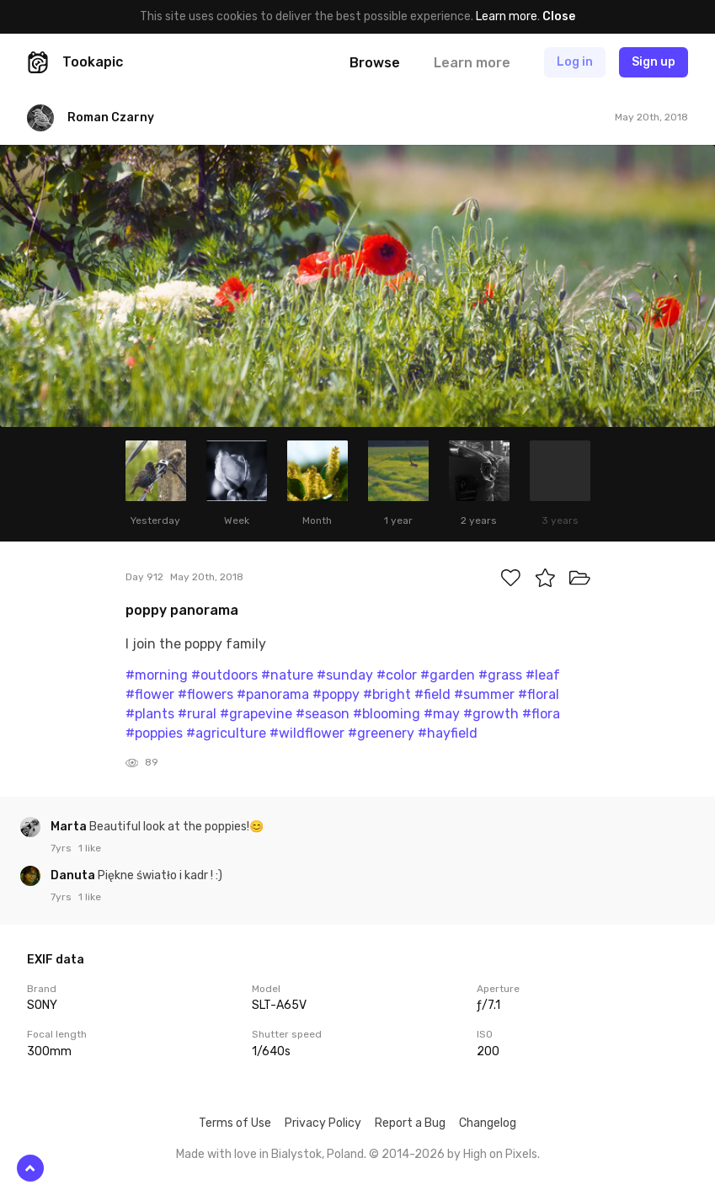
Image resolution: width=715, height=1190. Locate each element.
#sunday (345, 675)
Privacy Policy (323, 1123)
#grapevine (256, 714)
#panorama (273, 694)
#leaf (543, 675)
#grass (500, 675)
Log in (575, 62)
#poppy (336, 694)
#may (442, 714)
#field (432, 694)
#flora (541, 714)
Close (558, 16)
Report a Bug (410, 1123)
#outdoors (224, 675)
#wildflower (306, 733)
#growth (491, 714)
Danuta (74, 875)
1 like (89, 848)
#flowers (205, 694)
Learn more (506, 16)
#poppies (154, 733)
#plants (149, 714)
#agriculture (226, 733)
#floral (538, 694)
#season (322, 714)
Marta (70, 826)
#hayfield (448, 733)
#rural (197, 714)
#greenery (381, 733)
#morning (156, 675)
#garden (447, 675)
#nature (287, 675)
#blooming (386, 714)
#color (396, 675)
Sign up (653, 62)
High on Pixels (500, 1154)
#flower (149, 694)
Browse (374, 63)
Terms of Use (235, 1123)
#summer (484, 694)
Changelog (487, 1123)
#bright (387, 694)
